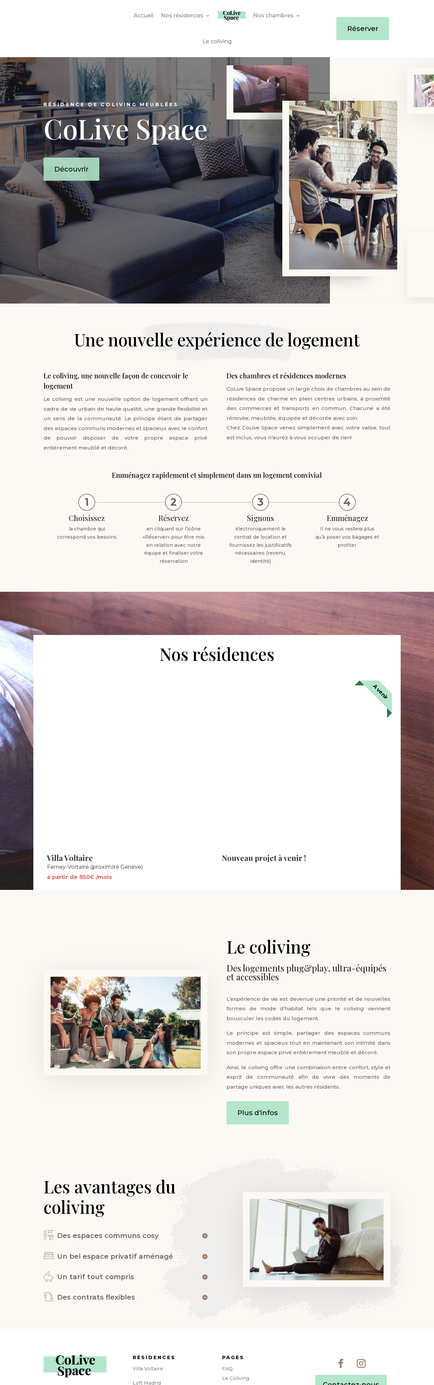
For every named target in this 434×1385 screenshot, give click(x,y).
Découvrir (71, 169)
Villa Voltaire (148, 1307)
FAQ (227, 1307)
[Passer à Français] (199, 1372)
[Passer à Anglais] (217, 1372)
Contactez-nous (351, 1323)
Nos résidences (182, 15)
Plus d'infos (257, 1051)
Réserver (362, 29)
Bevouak (104, 1372)
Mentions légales (243, 1326)
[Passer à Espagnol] (234, 1372)
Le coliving (217, 41)
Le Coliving (235, 1316)
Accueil (143, 15)
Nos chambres (273, 15)
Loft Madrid (147, 1321)
